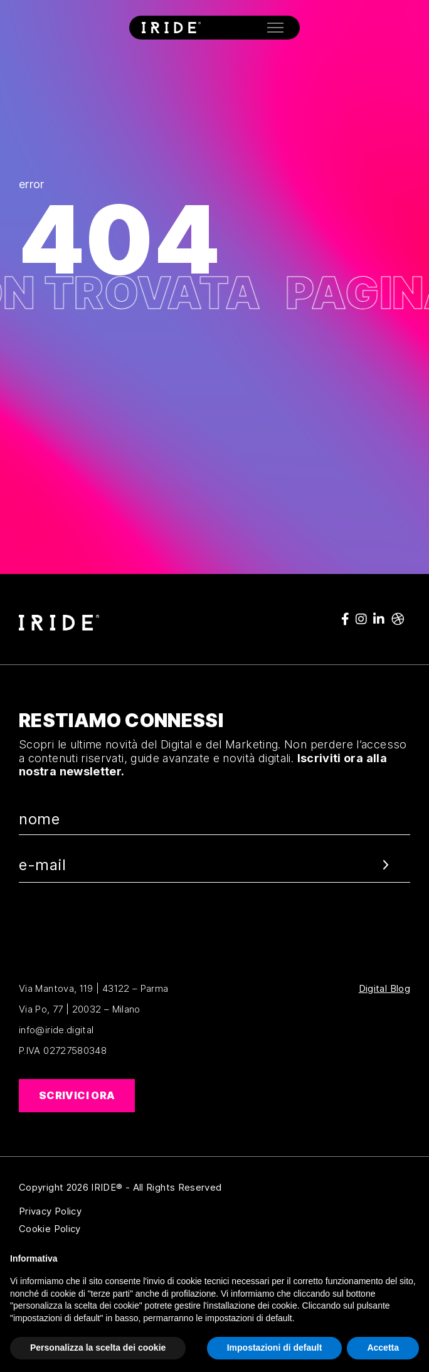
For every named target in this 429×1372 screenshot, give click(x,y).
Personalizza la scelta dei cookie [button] (98, 1348)
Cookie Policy (111, 1229)
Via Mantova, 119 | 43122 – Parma (94, 988)
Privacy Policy (111, 1211)
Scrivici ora (77, 1095)
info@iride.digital (56, 1030)
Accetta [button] (383, 1348)
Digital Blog (384, 988)
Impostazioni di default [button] (274, 1348)
